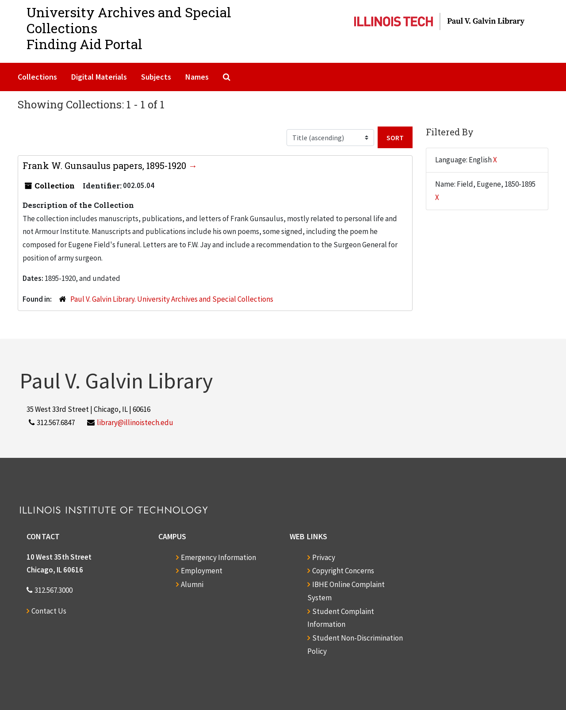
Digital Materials (99, 77)
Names (197, 77)
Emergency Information (218, 557)
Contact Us (48, 611)
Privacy (323, 557)
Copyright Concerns (343, 571)
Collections (37, 77)
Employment (201, 571)
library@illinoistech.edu (135, 422)
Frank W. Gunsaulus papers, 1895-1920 (105, 165)
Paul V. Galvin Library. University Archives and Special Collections (171, 299)
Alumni (192, 584)
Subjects (156, 77)
